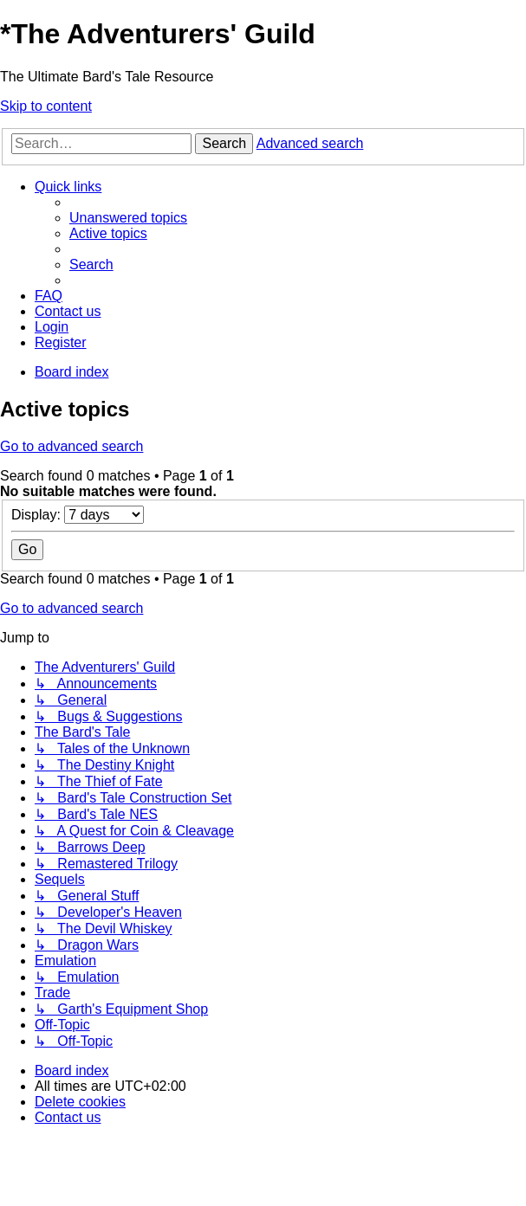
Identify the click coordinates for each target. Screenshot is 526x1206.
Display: (77, 514)
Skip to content (46, 106)
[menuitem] (128, 217)
